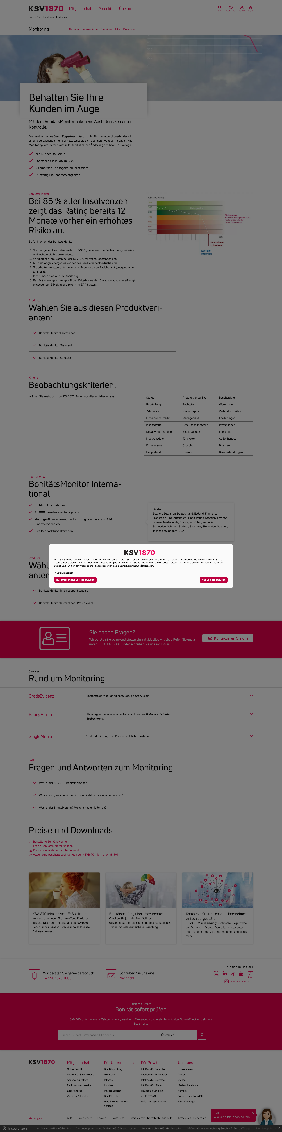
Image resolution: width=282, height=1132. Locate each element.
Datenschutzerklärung (129, 565)
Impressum (148, 565)
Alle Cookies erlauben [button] (214, 579)
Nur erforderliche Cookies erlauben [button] (75, 579)
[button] (63, 572)
